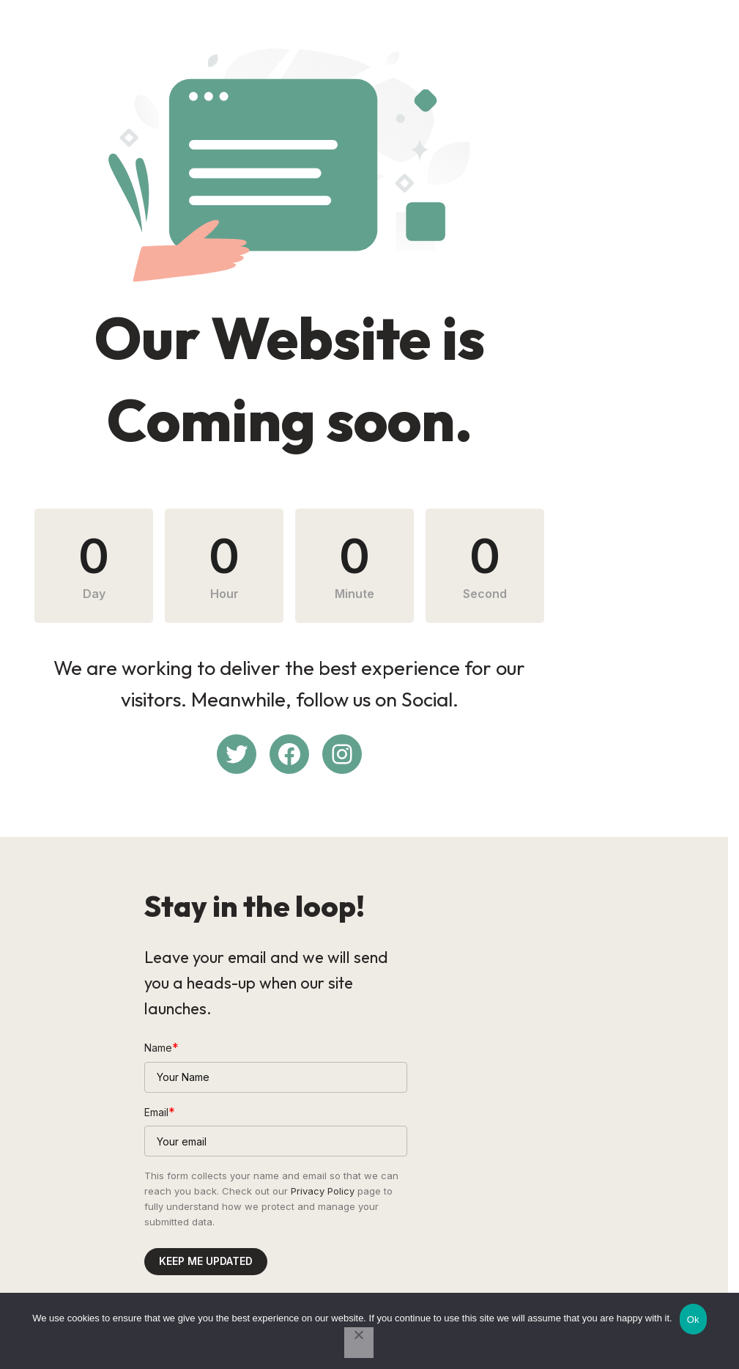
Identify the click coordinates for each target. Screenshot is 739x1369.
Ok (693, 1319)
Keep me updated (206, 1235)
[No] (359, 1342)
